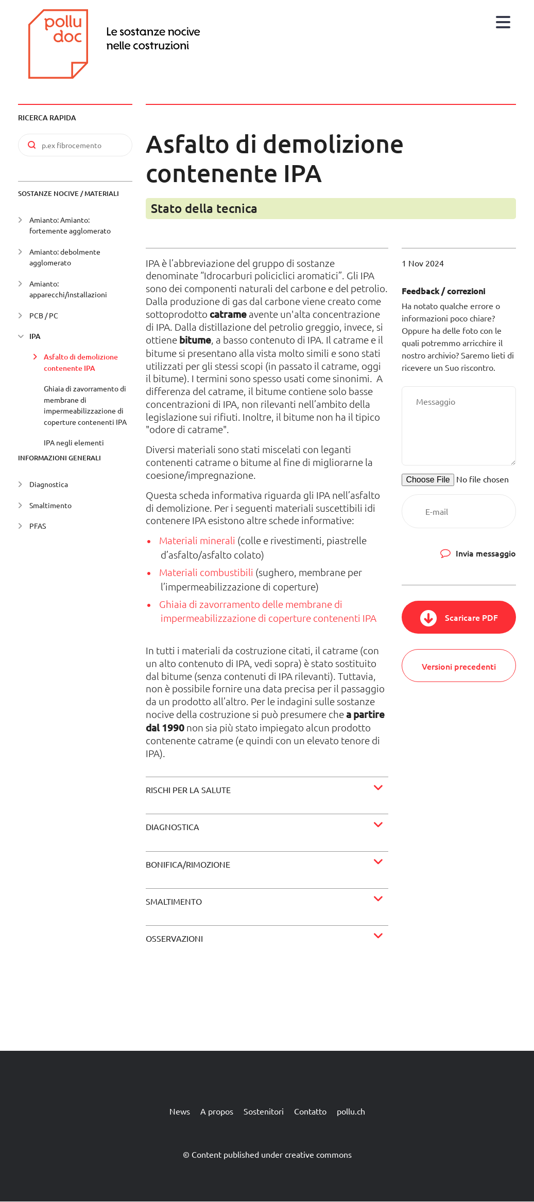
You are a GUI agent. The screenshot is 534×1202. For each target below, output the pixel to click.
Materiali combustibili (206, 572)
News (179, 1111)
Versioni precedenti (459, 666)
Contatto (310, 1111)
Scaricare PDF (471, 617)
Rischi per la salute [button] (188, 789)
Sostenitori (264, 1111)
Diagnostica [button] (172, 826)
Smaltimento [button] (174, 901)
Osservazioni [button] (174, 938)
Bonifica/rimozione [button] (188, 864)
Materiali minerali (197, 540)
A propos (216, 1111)
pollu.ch (351, 1111)
